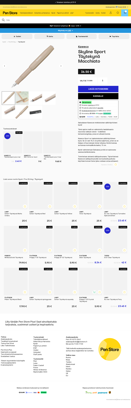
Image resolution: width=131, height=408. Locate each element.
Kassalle (98, 96)
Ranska (68, 369)
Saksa (68, 371)
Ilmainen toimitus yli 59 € (65, 2)
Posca (35, 368)
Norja (68, 360)
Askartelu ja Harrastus (42, 13)
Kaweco (83, 46)
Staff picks (37, 354)
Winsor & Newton (40, 370)
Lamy (35, 363)
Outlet (103, 13)
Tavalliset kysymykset (9, 341)
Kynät (53, 13)
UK (67, 373)
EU (67, 376)
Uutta (97, 13)
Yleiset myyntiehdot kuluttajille (13, 361)
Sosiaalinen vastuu (8, 356)
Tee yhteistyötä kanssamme (12, 354)
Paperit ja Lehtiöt (63, 13)
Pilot (35, 361)
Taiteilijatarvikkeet (26, 13)
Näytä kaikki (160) (40, 372)
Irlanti (68, 366)
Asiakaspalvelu (110, 7)
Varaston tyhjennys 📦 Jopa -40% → (65, 26)
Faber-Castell (38, 365)
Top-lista (115, 36)
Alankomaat (70, 364)
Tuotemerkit (89, 13)
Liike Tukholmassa (8, 346)
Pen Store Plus (6, 350)
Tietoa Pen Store (7, 343)
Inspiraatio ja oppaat (8, 352)
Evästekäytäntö (7, 365)
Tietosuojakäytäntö (8, 363)
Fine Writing (12, 42)
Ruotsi (68, 357)
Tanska (68, 362)
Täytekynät (21, 42)
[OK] (65, 19)
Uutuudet (37, 352)
